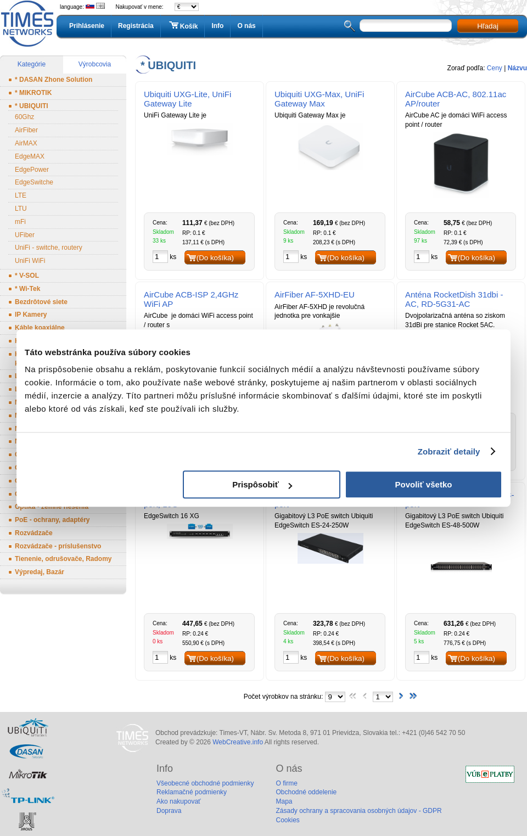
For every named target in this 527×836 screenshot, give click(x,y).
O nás (246, 26)
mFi (20, 222)
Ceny (494, 68)
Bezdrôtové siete (41, 302)
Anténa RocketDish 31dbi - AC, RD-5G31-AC (454, 299)
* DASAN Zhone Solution (53, 79)
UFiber (25, 235)
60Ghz (24, 117)
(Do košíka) (215, 258)
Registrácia (136, 26)
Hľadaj (487, 26)
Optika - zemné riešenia (51, 506)
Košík (182, 25)
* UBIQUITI (31, 106)
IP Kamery (31, 314)
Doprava (168, 811)
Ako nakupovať (178, 801)
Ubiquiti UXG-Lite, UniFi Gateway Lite (187, 98)
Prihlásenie (86, 26)
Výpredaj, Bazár (39, 572)
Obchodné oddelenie (306, 792)
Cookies (287, 820)
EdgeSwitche (34, 182)
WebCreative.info (237, 742)
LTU (21, 208)
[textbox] (406, 25)
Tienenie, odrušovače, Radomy (63, 559)
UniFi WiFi (30, 261)
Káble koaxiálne (40, 328)
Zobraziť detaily (449, 451)
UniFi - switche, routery (48, 247)
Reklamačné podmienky (191, 792)
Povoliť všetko (423, 484)
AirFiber (26, 130)
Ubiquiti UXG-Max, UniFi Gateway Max (319, 98)
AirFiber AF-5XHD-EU (314, 294)
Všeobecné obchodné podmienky (205, 783)
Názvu (517, 68)
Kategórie (32, 64)
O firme (286, 783)
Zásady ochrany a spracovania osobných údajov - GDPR (358, 811)
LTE (20, 195)
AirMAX (26, 143)
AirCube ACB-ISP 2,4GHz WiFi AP (191, 299)
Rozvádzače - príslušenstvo (58, 546)
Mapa (284, 801)
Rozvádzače (34, 533)
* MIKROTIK (33, 93)
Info (217, 26)
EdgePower (32, 169)
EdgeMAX (29, 156)
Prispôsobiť (262, 484)
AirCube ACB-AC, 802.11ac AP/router (455, 98)
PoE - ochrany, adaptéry (52, 520)
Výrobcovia (95, 64)
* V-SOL (27, 275)
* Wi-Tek (27, 289)
